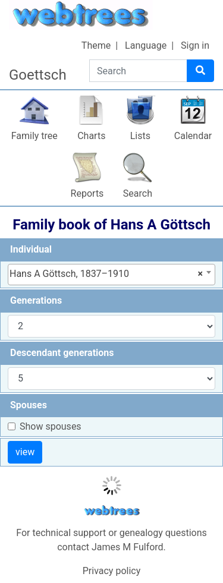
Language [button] (146, 45)
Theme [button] (96, 45)
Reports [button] (87, 193)
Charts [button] (91, 135)
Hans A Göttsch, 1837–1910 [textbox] (106, 274)
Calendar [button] (193, 135)
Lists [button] (140, 135)
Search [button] (137, 193)
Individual (31, 249)
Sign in (195, 45)
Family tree (34, 135)
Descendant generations (62, 352)
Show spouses (50, 426)
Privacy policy (112, 570)
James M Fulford (128, 547)
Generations (36, 300)
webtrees (112, 511)
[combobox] (111, 274)
